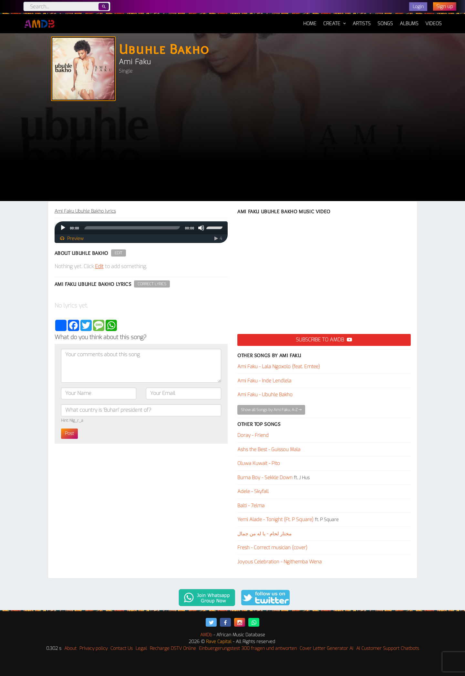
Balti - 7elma (250, 505)
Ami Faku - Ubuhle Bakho (265, 394)
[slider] (132, 227)
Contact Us (121, 648)
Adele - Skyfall (253, 491)
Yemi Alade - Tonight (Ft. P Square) (275, 519)
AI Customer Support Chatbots (387, 648)
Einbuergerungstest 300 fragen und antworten (248, 648)
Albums (409, 23)
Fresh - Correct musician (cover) (272, 547)
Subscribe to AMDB (324, 339)
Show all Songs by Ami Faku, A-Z (271, 409)
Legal (141, 648)
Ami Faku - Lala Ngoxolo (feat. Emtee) (278, 366)
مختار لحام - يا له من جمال (264, 533)
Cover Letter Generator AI (326, 648)
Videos (433, 23)
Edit (118, 253)
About (70, 648)
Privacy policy (93, 648)
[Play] (63, 228)
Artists (362, 23)
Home (309, 20)
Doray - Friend (253, 435)
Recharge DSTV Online (173, 648)
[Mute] (201, 228)
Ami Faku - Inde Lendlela (264, 381)
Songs (385, 23)
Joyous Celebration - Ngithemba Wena (279, 562)
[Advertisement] (232, 152)
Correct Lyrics (152, 284)
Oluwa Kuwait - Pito (258, 463)
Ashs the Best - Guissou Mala (268, 449)
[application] (141, 227)
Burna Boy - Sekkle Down (265, 477)
